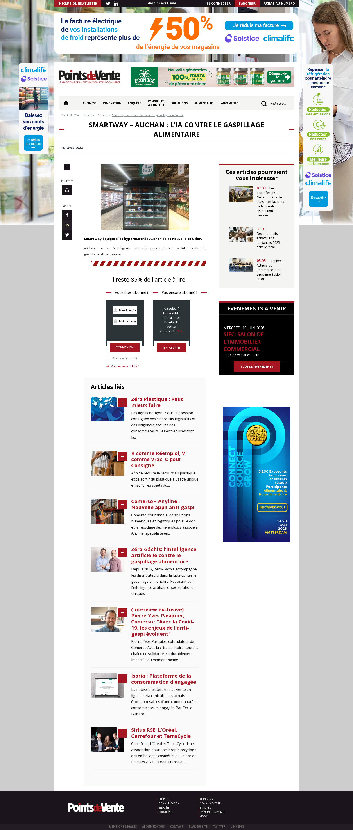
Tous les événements (257, 366)
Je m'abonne (171, 347)
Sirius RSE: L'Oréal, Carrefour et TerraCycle (161, 732)
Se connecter (219, 3)
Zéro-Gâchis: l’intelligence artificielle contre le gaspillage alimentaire (163, 555)
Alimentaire (203, 103)
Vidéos (204, 816)
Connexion (125, 347)
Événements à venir (212, 812)
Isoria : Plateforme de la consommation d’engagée (163, 678)
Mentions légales (123, 826)
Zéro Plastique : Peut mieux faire (157, 401)
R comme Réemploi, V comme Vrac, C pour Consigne (158, 459)
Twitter (219, 826)
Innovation (112, 103)
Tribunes (205, 807)
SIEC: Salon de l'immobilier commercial (244, 341)
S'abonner (247, 3)
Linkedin (237, 826)
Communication (169, 803)
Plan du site (198, 826)
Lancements (228, 103)
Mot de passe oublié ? (125, 366)
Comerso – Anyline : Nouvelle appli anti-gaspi (163, 504)
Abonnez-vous (153, 826)
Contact (176, 826)
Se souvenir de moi (125, 358)
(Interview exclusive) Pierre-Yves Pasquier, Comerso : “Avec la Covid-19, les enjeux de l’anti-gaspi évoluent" (162, 621)
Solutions (179, 103)
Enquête (134, 103)
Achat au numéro (279, 3)
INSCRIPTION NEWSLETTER (77, 3)
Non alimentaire (210, 803)
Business (89, 103)
